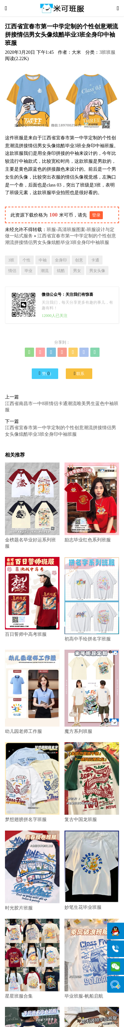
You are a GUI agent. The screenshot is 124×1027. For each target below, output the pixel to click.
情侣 (12, 270)
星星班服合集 (32, 959)
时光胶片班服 (32, 870)
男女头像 (97, 270)
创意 (79, 260)
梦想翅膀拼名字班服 (32, 782)
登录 (96, 215)
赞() (45, 373)
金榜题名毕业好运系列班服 (32, 505)
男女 (77, 270)
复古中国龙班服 (91, 782)
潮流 (45, 270)
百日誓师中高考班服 (32, 597)
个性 (26, 260)
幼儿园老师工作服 (32, 692)
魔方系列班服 (91, 692)
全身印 (61, 260)
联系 (79, 373)
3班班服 (107, 52)
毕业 (28, 270)
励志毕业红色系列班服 (91, 502)
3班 (11, 260)
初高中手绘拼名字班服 (91, 599)
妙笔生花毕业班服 (91, 870)
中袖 (43, 260)
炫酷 (61, 270)
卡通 (95, 260)
